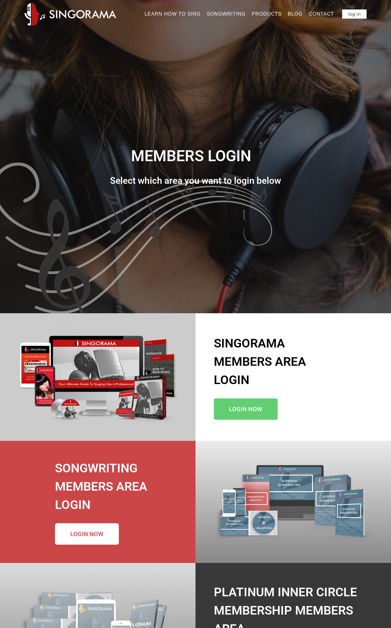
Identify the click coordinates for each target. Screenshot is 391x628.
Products (267, 13)
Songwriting (226, 13)
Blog (295, 13)
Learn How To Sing (172, 13)
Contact (321, 13)
